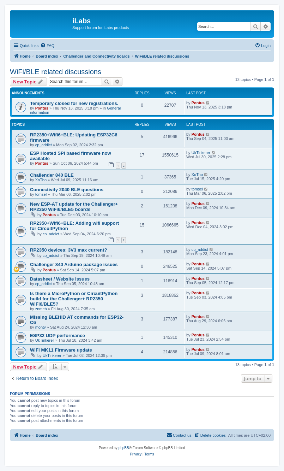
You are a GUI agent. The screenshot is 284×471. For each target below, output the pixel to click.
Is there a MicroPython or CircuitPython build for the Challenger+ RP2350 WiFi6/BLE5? (73, 299)
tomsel (41, 194)
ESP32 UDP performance (57, 335)
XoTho (41, 180)
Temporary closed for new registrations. (74, 103)
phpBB (124, 448)
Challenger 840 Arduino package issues (74, 264)
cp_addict (43, 145)
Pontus (41, 108)
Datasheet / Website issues (60, 279)
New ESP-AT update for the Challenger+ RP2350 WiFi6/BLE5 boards (74, 206)
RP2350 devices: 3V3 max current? (68, 250)
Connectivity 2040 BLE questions (66, 189)
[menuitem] (47, 45)
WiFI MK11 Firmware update (61, 350)
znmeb (41, 309)
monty (40, 327)
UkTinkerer (201, 153)
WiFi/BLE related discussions (55, 72)
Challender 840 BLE (52, 175)
